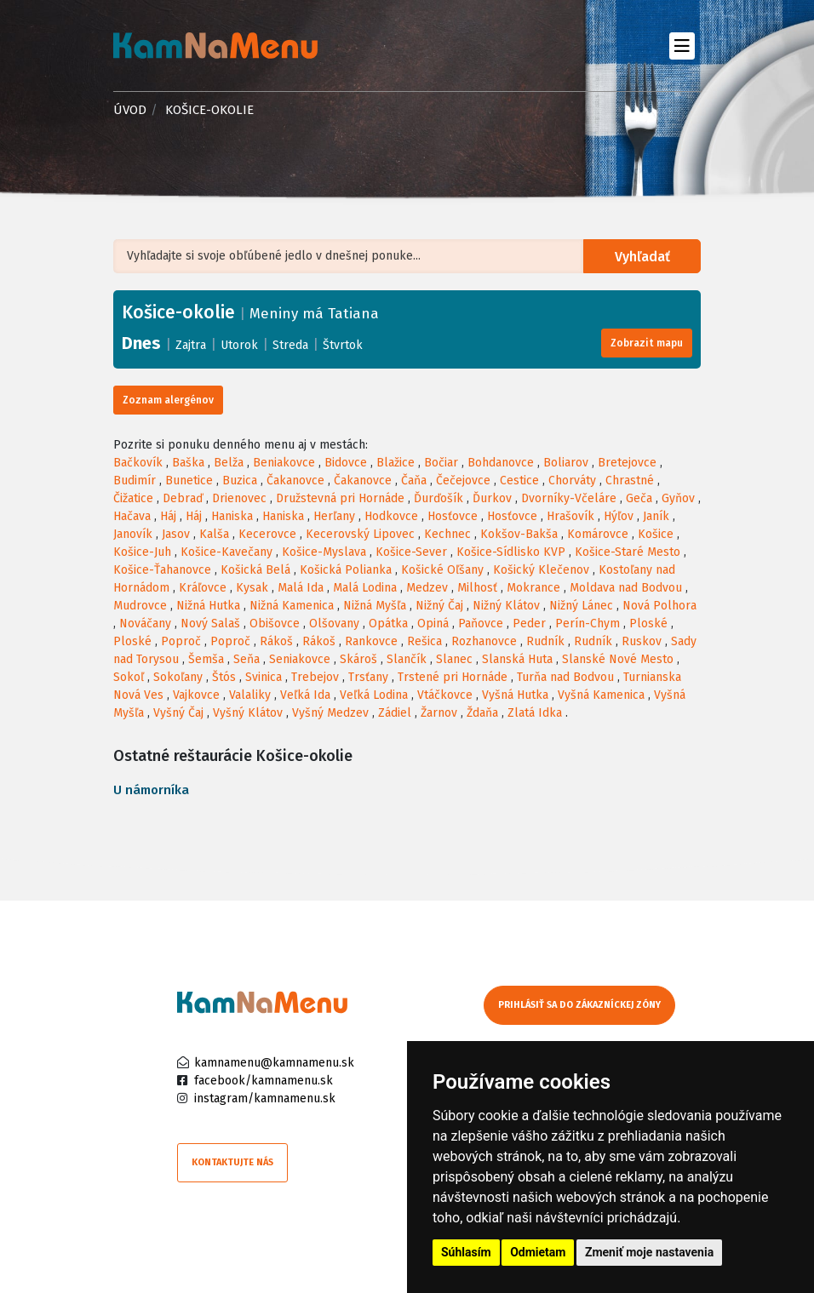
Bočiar (441, 462)
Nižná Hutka (208, 605)
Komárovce (597, 534)
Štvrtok (343, 345)
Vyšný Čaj (178, 713)
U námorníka (151, 790)
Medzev (427, 588)
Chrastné (629, 480)
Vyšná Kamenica (601, 695)
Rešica (424, 641)
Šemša (206, 659)
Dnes (141, 343)
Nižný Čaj (439, 605)
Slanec (454, 659)
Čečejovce (463, 480)
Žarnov (439, 713)
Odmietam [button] (537, 1252)
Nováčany (145, 623)
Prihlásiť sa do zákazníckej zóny (579, 1004)
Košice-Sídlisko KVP (510, 552)
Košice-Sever (411, 552)
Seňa (246, 659)
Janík (656, 516)
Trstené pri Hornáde (452, 677)
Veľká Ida (305, 695)
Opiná (433, 623)
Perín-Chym (587, 623)
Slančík (407, 659)
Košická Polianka (346, 570)
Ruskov (642, 641)
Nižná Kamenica (291, 605)
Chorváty (572, 480)
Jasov (176, 534)
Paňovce (480, 623)
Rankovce (371, 641)
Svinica (263, 677)
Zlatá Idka (534, 713)
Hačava (132, 516)
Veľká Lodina (374, 695)
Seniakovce (299, 659)
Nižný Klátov (506, 605)
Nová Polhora (659, 605)
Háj (168, 516)
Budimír (134, 480)
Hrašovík (570, 516)
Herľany (334, 516)
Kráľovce (202, 588)
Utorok (239, 345)
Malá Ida (301, 588)
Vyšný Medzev (330, 713)
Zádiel (394, 713)
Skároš (358, 659)
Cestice (519, 480)
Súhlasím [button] (466, 1252)
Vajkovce (196, 695)
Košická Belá (255, 570)
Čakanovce (295, 480)
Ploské (648, 623)
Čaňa (414, 480)
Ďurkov (492, 498)
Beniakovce (284, 462)
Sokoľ (128, 677)
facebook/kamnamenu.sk (263, 1080)
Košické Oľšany (442, 570)
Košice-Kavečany (226, 552)
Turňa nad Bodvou (565, 677)
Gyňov (678, 498)
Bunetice (189, 480)
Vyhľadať (642, 257)
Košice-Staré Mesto (627, 552)
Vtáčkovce (445, 695)
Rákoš (276, 641)
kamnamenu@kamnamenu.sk (274, 1063)
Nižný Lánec (581, 605)
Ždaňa (482, 713)
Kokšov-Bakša (519, 534)
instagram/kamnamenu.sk (264, 1098)
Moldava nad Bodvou (626, 588)
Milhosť (477, 588)
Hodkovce (391, 516)
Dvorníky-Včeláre (568, 498)
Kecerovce (267, 534)
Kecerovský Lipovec (360, 534)
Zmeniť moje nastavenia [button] (649, 1252)
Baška (188, 462)
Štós (224, 677)
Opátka (388, 623)
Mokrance (533, 588)
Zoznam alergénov (168, 400)
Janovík (132, 534)
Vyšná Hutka (515, 695)
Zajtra (190, 345)
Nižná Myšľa (374, 605)
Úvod (129, 109)
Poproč (181, 641)
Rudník (545, 641)
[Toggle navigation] (681, 45)
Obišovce (274, 623)
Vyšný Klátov (248, 713)
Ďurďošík (438, 498)
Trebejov (315, 677)
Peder (529, 623)
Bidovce (345, 462)
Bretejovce (627, 462)
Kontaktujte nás (232, 1162)
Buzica (239, 480)
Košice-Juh (142, 552)
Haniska (232, 516)
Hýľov (618, 516)
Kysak (252, 588)
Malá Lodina (365, 588)
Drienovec (239, 498)
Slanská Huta (517, 659)
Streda (290, 345)
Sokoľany (178, 677)
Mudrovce (140, 605)
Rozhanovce (484, 641)
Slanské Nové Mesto (618, 659)
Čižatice (133, 498)
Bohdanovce (500, 462)
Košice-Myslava (324, 552)
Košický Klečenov (541, 570)
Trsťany (368, 677)
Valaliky (250, 695)
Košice (656, 534)
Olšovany (334, 623)
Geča (639, 498)
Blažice (395, 462)
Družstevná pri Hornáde (340, 498)
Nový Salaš (210, 623)
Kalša (214, 534)
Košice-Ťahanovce (162, 570)
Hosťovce (452, 516)
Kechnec (447, 534)
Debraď (183, 498)
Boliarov (565, 462)
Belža (229, 462)
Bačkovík (138, 462)
